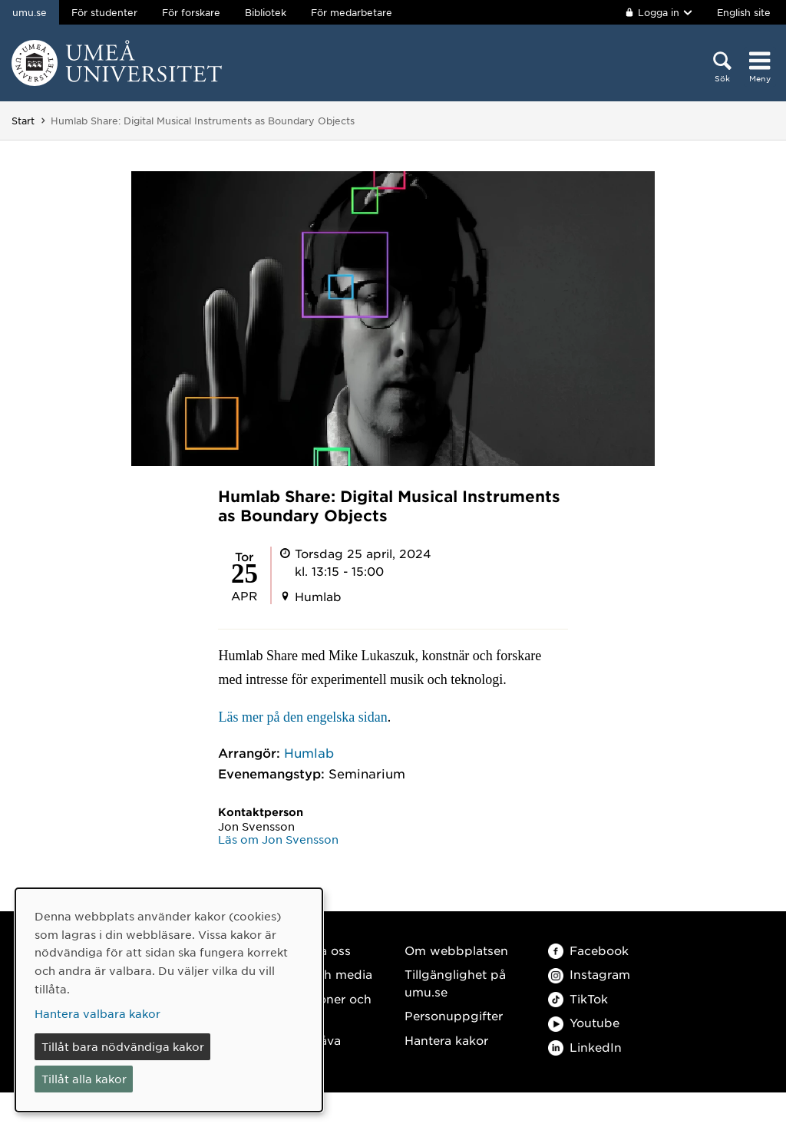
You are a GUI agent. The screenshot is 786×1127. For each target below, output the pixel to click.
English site (744, 12)
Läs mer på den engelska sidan (302, 717)
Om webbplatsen (456, 950)
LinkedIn (585, 1046)
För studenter (104, 12)
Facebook (588, 950)
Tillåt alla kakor (84, 1079)
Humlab (309, 752)
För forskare (191, 12)
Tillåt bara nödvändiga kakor (122, 1046)
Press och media (322, 974)
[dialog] (168, 1000)
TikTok (578, 998)
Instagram (589, 974)
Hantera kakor (446, 1040)
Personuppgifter (454, 1015)
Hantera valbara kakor (97, 1013)
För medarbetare (351, 12)
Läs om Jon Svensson (278, 839)
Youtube (583, 1022)
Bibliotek (265, 12)
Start (23, 120)
